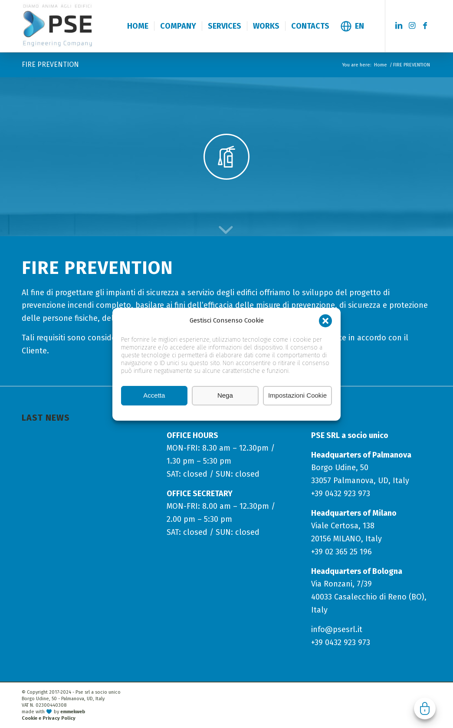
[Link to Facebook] (424, 25)
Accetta (154, 395)
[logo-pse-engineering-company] (77, 25)
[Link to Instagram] (411, 25)
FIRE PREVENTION (50, 64)
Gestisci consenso (425, 708)
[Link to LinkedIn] (398, 25)
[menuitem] (137, 26)
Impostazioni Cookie (297, 395)
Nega (225, 395)
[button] (325, 321)
